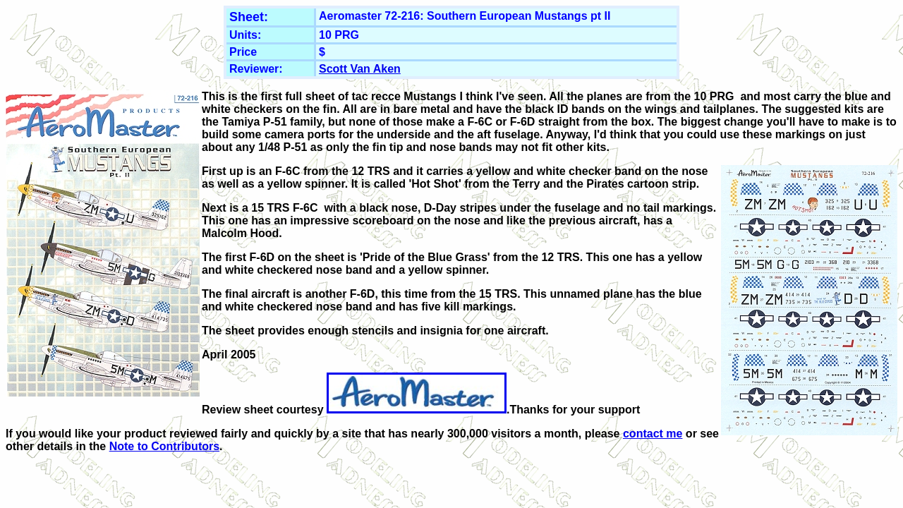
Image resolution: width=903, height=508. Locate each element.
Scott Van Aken (360, 69)
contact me (652, 434)
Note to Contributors (164, 446)
